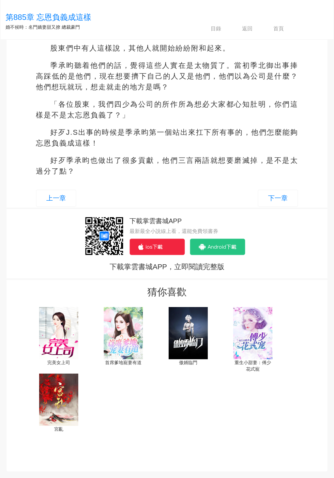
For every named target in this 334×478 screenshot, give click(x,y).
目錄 (210, 29)
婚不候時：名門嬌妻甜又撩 (33, 27)
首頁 (273, 29)
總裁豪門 (71, 27)
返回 (241, 29)
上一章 (56, 198)
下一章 (278, 198)
